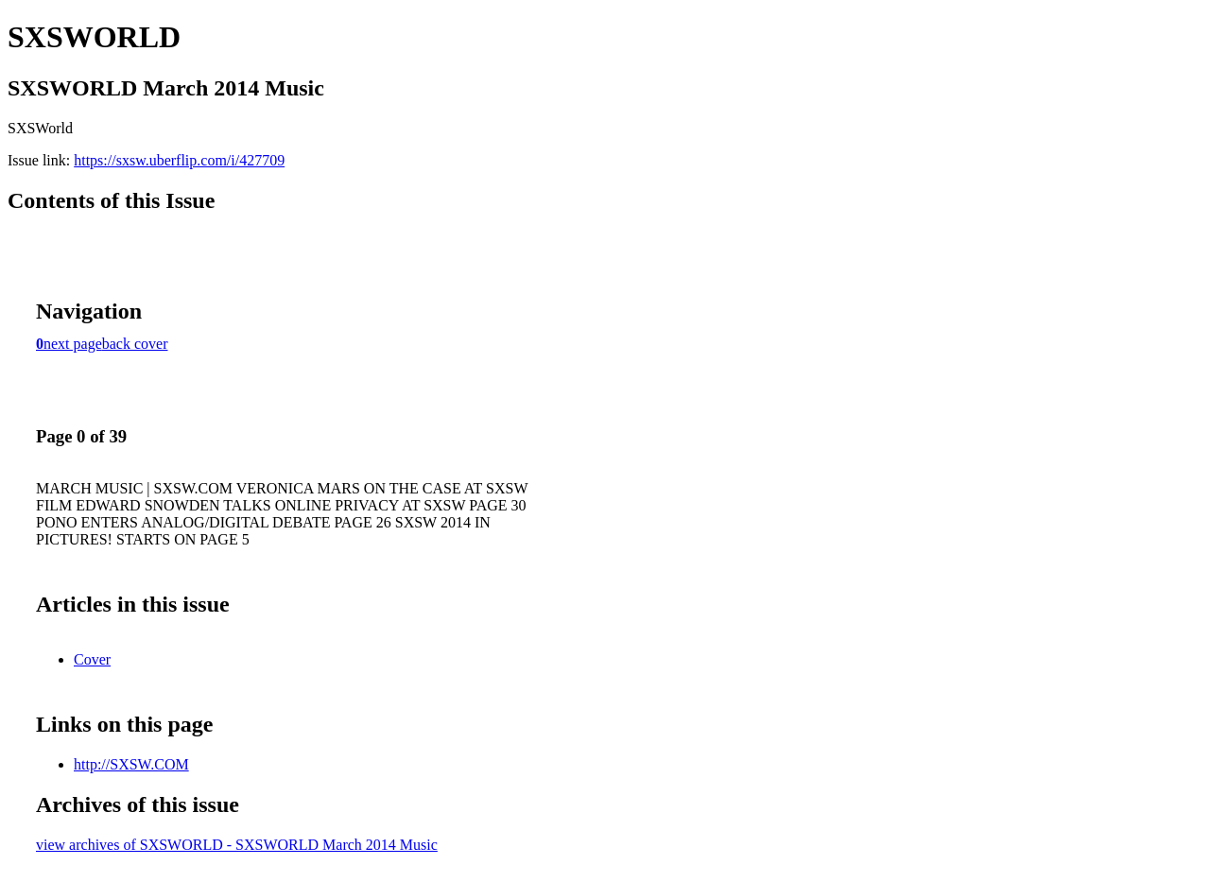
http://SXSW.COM (131, 764)
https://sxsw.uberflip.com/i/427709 (179, 160)
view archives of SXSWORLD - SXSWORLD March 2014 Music (237, 845)
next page (72, 344)
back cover (135, 344)
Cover (92, 659)
